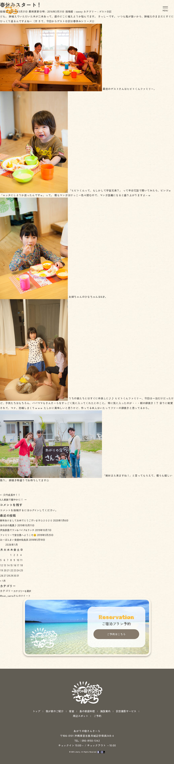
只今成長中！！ (11, 495)
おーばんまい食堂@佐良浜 (15, 539)
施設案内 (105, 704)
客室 (71, 704)
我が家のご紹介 (55, 704)
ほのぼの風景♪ (9, 525)
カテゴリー (6, 591)
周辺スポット (80, 709)
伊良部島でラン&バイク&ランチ (18, 530)
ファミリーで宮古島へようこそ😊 (19, 535)
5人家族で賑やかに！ (14, 499)
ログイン (34, 510)
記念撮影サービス (126, 704)
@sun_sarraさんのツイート (17, 595)
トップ (36, 704)
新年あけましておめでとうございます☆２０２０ (28, 520)
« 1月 (3, 580)
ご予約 (97, 709)
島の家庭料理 (87, 704)
